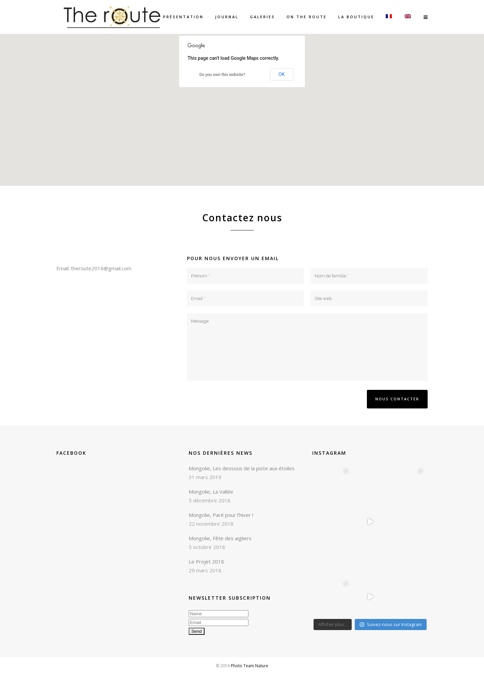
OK (281, 74)
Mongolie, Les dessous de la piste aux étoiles (242, 468)
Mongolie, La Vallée (211, 491)
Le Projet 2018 (206, 561)
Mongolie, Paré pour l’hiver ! (221, 514)
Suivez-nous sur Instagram (390, 624)
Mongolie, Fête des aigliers (220, 538)
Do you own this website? (222, 74)
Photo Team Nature (249, 666)
